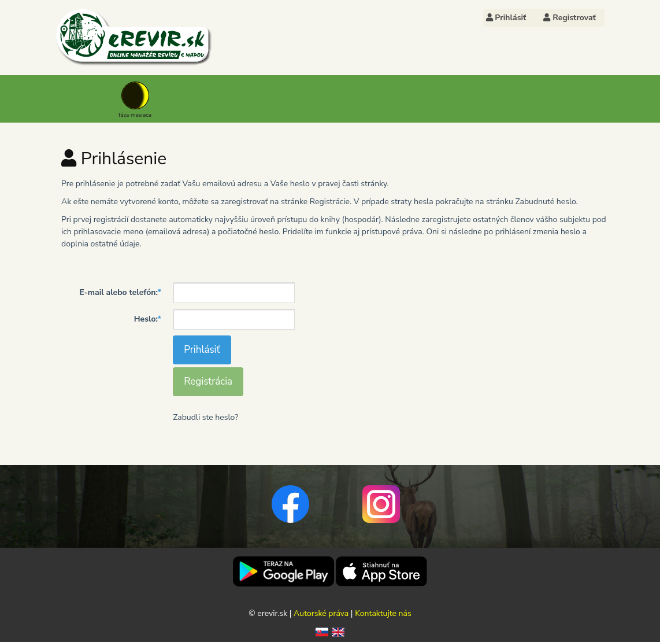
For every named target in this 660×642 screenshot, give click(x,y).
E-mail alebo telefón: (120, 292)
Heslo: (147, 318)
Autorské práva (321, 613)
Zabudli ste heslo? (205, 417)
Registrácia (208, 381)
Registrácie (330, 201)
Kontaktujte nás (383, 613)
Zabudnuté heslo (545, 201)
